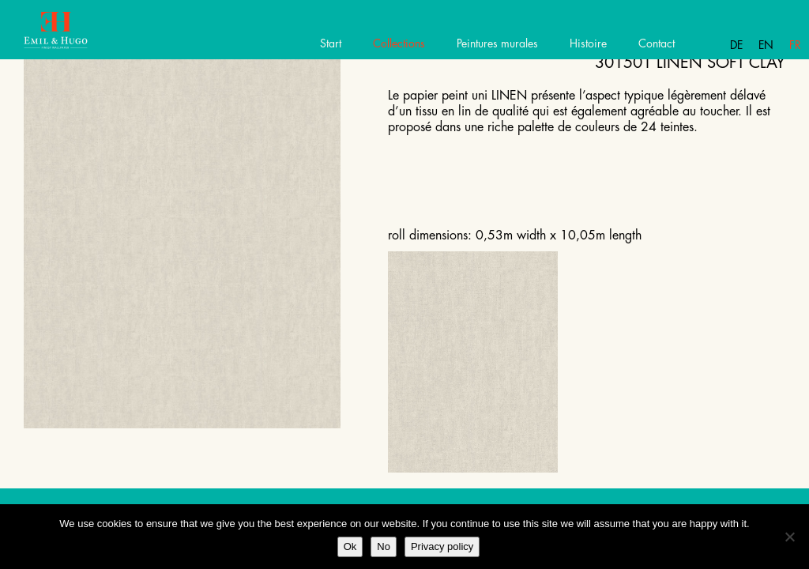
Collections (399, 43)
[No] (789, 537)
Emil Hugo (69, 35)
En (765, 45)
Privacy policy (442, 546)
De (736, 45)
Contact (656, 43)
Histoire (588, 43)
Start (330, 43)
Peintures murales (497, 43)
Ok (350, 546)
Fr (795, 45)
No (383, 546)
